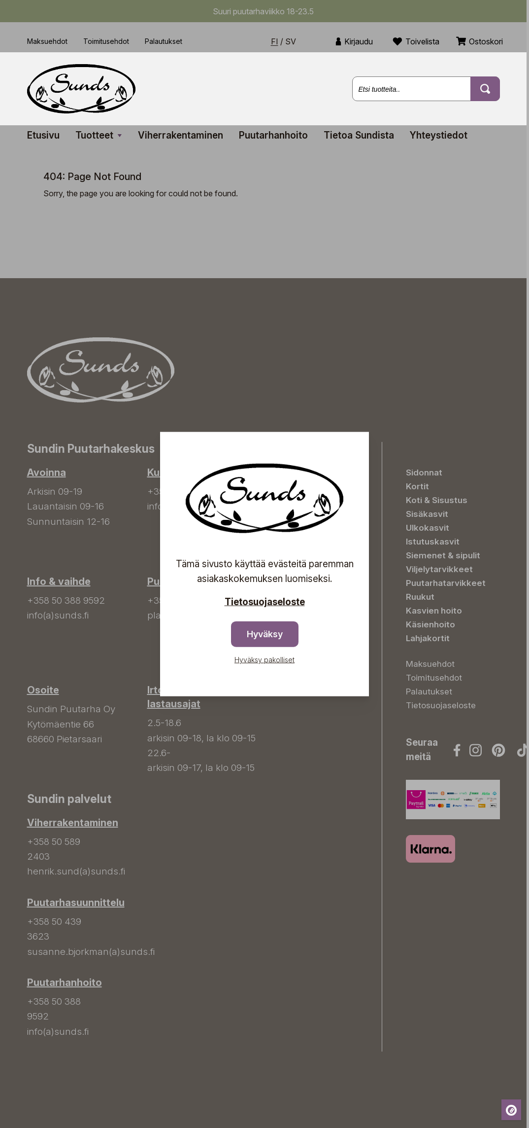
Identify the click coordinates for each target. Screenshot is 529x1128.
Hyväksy (265, 634)
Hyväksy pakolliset (264, 659)
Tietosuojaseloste (265, 601)
